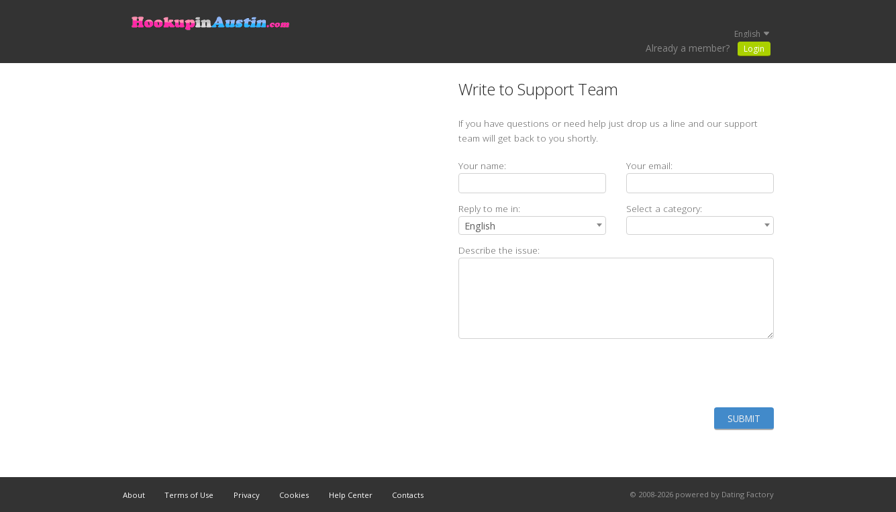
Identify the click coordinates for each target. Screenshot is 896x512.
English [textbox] (479, 225)
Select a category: (664, 208)
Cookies (294, 495)
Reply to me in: (489, 208)
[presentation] (672, 373)
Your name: (482, 165)
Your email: (649, 165)
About (134, 495)
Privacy (247, 495)
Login (754, 48)
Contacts (408, 495)
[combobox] (532, 225)
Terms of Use (188, 495)
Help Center (350, 495)
